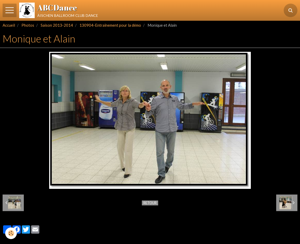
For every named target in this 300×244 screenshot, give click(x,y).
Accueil (9, 25)
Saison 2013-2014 (57, 25)
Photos (27, 25)
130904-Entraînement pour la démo (110, 25)
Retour (150, 203)
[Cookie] (11, 233)
